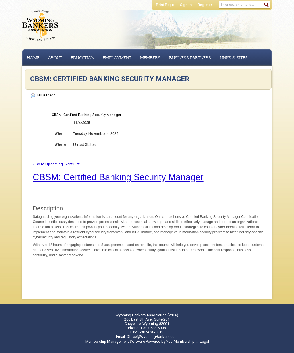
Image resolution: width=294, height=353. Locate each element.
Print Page (165, 5)
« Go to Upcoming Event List (56, 164)
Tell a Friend (43, 95)
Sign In (186, 5)
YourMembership (180, 341)
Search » (266, 5)
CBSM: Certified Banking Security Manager (118, 177)
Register (205, 5)
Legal (204, 341)
